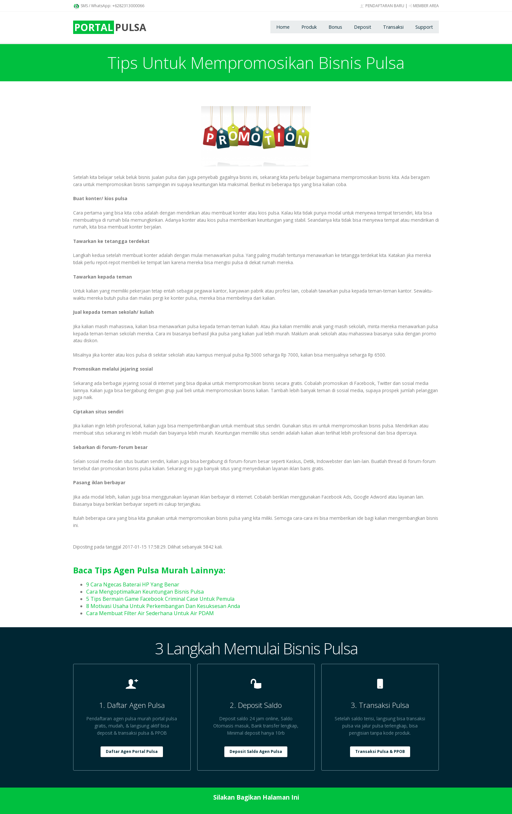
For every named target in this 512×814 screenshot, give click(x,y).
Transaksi (393, 27)
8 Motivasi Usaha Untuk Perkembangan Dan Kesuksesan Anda (163, 606)
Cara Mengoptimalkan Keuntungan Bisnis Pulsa (145, 591)
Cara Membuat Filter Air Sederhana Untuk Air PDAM (150, 613)
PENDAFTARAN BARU (382, 5)
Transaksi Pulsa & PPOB (380, 751)
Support (424, 27)
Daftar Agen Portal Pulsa (132, 751)
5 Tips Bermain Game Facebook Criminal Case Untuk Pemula (160, 598)
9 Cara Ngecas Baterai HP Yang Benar (132, 584)
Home (283, 27)
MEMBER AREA (423, 5)
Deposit (362, 27)
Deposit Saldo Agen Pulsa (256, 751)
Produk (309, 27)
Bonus (335, 27)
